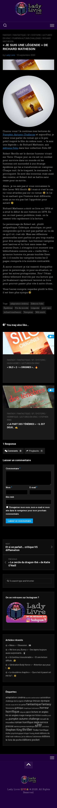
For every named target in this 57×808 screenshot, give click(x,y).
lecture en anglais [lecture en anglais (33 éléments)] (40, 712)
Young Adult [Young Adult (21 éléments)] (34, 733)
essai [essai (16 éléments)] (13, 705)
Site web (10, 497)
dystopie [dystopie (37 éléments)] (45, 701)
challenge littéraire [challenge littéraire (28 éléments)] (32, 701)
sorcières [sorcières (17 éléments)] (45, 727)
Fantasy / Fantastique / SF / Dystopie (22, 35)
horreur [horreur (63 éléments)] (44, 707)
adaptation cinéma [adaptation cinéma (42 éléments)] (15, 697)
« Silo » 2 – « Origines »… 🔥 (22, 367)
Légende (35, 308)
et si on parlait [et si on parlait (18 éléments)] (20, 705)
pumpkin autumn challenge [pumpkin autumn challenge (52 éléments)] (24, 718)
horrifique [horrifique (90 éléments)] (12, 711)
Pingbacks (34, 451)
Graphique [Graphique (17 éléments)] (27, 708)
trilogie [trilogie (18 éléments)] (26, 733)
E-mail (33, 487)
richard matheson (12, 312)
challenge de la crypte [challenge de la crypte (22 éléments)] (14, 701)
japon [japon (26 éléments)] (28, 712)
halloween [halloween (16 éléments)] (35, 708)
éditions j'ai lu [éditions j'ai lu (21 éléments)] (19, 736)
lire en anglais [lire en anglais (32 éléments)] (12, 715)
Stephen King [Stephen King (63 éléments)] (14, 729)
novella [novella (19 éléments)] (44, 715)
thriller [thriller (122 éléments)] (27, 730)
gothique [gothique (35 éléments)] (19, 708)
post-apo (46, 308)
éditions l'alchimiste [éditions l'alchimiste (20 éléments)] (34, 736)
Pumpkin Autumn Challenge (26, 38)
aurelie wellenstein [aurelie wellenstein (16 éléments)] (33, 698)
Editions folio (37, 303)
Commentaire (13, 468)
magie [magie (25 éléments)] (22, 715)
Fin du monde (21, 308)
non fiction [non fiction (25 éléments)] (36, 715)
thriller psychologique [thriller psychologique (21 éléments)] (14, 733)
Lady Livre (10, 55)
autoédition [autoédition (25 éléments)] (45, 697)
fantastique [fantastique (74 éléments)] (33, 704)
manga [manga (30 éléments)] (28, 715)
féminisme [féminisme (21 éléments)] (10, 708)
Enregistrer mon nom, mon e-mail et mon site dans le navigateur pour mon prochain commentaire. (28, 510)
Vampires (28, 312)
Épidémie (8, 308)
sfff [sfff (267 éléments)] (38, 725)
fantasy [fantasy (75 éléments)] (46, 704)
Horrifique (12, 417)
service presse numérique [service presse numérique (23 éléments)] (24, 726)
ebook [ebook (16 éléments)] (8, 705)
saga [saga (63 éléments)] (36, 722)
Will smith (40, 312)
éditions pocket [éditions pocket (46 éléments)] (30, 739)
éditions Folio (10, 148)
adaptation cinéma (19, 303)
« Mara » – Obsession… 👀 (19, 645)
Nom (9, 487)
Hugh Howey (13, 363)
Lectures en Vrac (30, 363)
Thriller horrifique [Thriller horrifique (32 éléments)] (40, 730)
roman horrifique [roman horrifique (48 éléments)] (24, 722)
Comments (13, 451)
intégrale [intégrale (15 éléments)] (23, 712)
